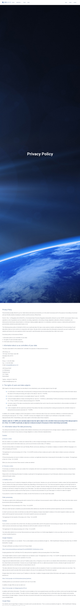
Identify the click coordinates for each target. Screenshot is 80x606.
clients (70, 2)
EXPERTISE (18, 2)
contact (75, 2)
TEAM (24, 2)
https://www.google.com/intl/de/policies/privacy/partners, (16, 562)
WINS (28, 2)
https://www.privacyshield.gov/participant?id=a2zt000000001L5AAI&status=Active (22, 533)
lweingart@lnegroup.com (12, 349)
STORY (13, 2)
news (66, 2)
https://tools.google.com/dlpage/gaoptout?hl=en (14, 572)
